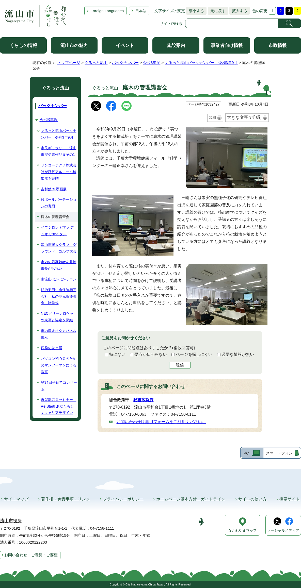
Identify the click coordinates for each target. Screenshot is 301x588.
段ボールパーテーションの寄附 (58, 202)
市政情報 (277, 45)
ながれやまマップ (242, 530)
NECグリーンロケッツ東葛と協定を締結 (57, 316)
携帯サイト (289, 499)
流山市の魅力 (74, 45)
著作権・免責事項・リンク (65, 499)
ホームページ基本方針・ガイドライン (190, 499)
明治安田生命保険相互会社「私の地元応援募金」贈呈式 (58, 296)
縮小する (195, 11)
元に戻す (217, 11)
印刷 (212, 117)
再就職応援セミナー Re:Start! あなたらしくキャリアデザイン (58, 406)
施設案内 (176, 45)
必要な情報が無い (237, 354)
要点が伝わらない (150, 354)
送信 (180, 365)
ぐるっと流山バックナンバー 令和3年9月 (201, 62)
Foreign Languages (107, 11)
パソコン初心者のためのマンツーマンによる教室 (58, 365)
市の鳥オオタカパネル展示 (58, 334)
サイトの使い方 (252, 499)
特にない (117, 354)
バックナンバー (125, 62)
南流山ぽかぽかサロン (58, 279)
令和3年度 (151, 62)
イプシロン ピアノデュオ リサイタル (57, 230)
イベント (125, 45)
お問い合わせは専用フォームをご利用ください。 (161, 421)
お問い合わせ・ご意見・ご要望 (31, 555)
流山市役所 (11, 520)
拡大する (238, 11)
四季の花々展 (51, 348)
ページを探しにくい (194, 354)
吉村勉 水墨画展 (54, 189)
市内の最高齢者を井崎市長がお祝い (58, 265)
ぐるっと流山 (96, 62)
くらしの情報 (23, 45)
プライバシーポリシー (123, 499)
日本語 (141, 11)
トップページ (68, 62)
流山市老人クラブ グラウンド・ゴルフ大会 (58, 248)
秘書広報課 (143, 400)
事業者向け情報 (227, 45)
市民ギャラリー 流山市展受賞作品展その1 (58, 151)
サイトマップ (16, 499)
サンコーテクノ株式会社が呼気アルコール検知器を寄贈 (58, 171)
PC (246, 453)
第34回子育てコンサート (59, 385)
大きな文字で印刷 (244, 117)
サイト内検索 (171, 23)
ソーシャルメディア (283, 530)
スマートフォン (279, 453)
